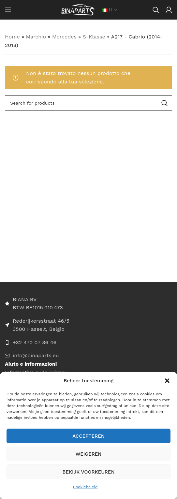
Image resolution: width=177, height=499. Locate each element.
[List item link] (88, 342)
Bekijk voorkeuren (89, 472)
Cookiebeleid (85, 487)
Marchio (36, 37)
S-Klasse (94, 37)
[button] (167, 380)
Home (12, 37)
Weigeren (89, 454)
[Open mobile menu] (8, 9)
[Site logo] (78, 9)
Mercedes (64, 37)
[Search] (155, 9)
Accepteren (88, 436)
